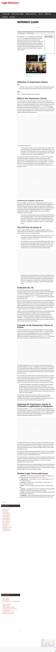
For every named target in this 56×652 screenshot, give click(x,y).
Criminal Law (48, 14)
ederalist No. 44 (33, 292)
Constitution (20, 38)
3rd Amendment (6, 512)
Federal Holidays (6, 601)
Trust (44, 217)
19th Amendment (6, 515)
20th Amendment (6, 516)
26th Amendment (6, 606)
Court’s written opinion (45, 374)
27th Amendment (6, 509)
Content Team (30, 33)
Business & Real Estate (31, 14)
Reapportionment (6, 524)
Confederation (36, 234)
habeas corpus (45, 331)
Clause (26, 36)
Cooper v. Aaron (6, 504)
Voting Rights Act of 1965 (8, 607)
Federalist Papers (21, 290)
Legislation (5, 17)
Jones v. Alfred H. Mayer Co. (8, 602)
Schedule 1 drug (44, 455)
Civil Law (40, 14)
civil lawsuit (43, 407)
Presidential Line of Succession (9, 604)
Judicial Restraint (6, 525)
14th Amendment (6, 513)
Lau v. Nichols (5, 593)
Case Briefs (12, 17)
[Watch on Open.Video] (32, 67)
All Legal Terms (6, 14)
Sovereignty (5, 506)
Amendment (30, 404)
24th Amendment (6, 518)
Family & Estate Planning (17, 14)
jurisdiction (38, 474)
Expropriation (5, 519)
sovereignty (49, 381)
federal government (42, 103)
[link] (28, 59)
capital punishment (42, 473)
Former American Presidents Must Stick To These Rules (35, 59)
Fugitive (43, 327)
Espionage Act (5, 521)
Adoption (52, 231)
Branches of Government (8, 609)
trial (53, 474)
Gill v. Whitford (5, 595)
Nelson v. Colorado (6, 599)
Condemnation (5, 507)
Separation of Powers (7, 522)
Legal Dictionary (10, 3)
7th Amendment (6, 510)
